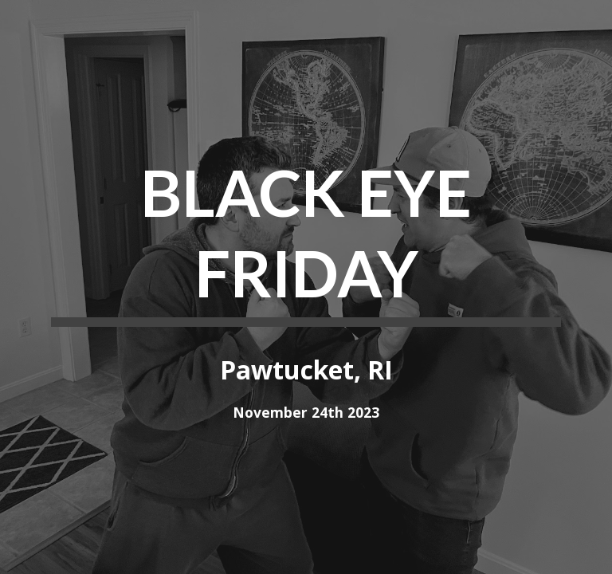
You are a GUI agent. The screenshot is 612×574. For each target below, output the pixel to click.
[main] (306, 238)
